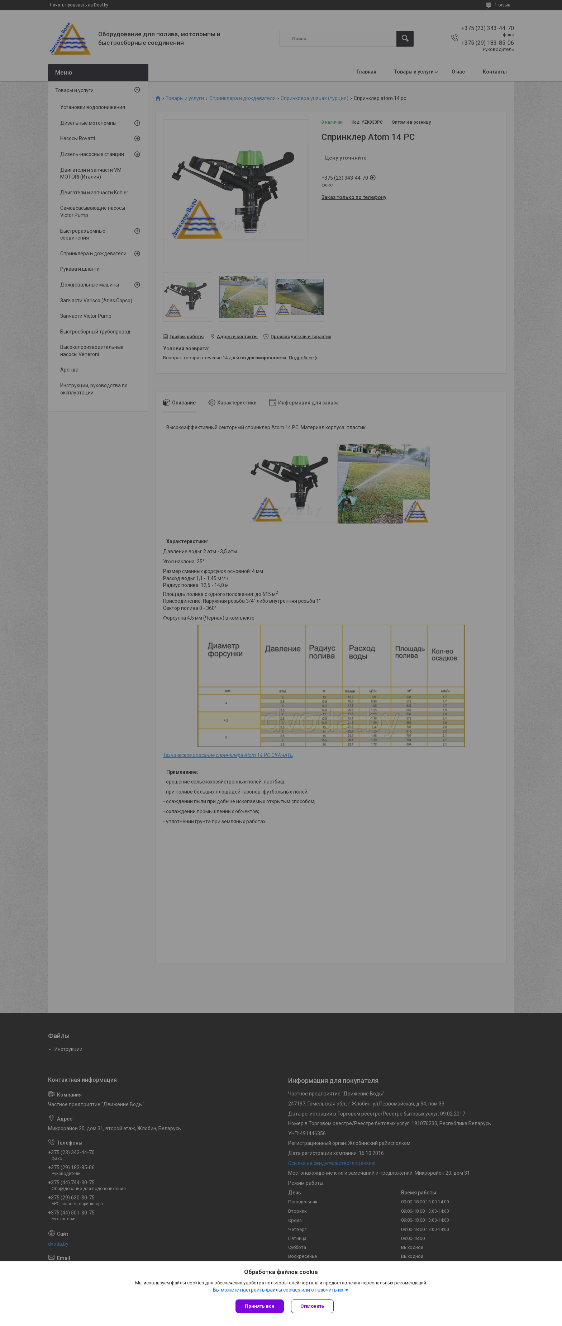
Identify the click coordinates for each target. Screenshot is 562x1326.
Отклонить (312, 1306)
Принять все (260, 1306)
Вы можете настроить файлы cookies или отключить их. (278, 1290)
